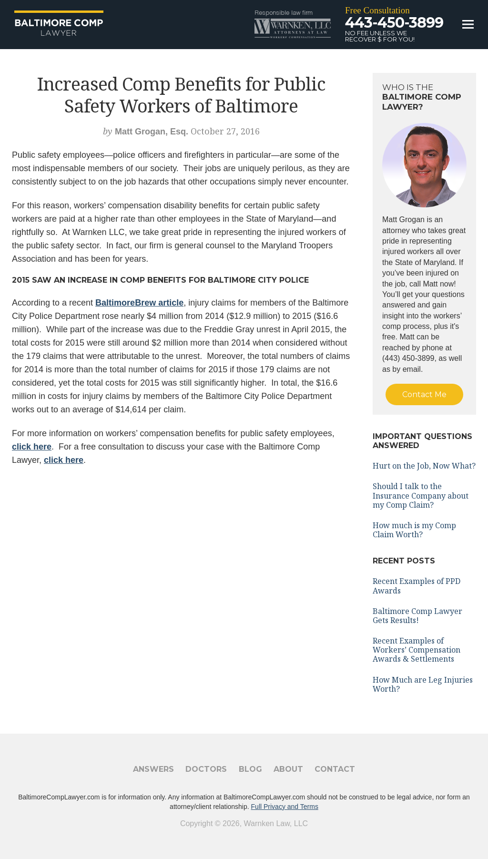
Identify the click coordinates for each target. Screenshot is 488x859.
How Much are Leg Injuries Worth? (423, 684)
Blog (250, 769)
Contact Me (424, 394)
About (288, 769)
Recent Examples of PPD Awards (416, 585)
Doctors (206, 769)
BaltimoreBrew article (139, 302)
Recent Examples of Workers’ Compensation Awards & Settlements (416, 649)
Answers (153, 769)
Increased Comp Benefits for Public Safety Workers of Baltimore (181, 94)
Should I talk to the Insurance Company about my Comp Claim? (420, 495)
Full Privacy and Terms (284, 806)
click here (31, 446)
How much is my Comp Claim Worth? (414, 530)
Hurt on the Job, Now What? (424, 465)
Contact (335, 769)
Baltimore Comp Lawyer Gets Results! (417, 615)
